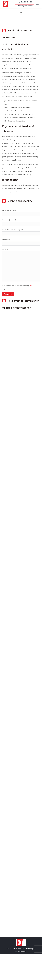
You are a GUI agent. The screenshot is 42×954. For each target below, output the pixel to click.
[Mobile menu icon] (37, 3)
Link (30, 286)
